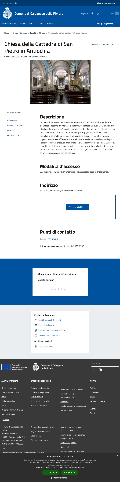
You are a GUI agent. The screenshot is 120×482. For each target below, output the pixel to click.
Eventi (92, 413)
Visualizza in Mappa (77, 207)
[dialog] (60, 467)
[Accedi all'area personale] (106, 3)
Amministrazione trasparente (73, 434)
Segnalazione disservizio (41, 431)
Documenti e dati (8, 414)
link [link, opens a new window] (83, 467)
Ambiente (65, 401)
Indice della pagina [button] (14, 113)
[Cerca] (116, 13)
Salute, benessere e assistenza (73, 405)
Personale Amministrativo (12, 409)
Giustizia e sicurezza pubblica (72, 389)
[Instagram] (94, 13)
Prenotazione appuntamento (42, 427)
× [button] (117, 456)
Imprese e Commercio (40, 401)
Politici (4, 405)
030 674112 (53, 239)
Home (6, 32)
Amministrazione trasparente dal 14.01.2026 (73, 429)
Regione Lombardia (9, 3)
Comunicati (94, 392)
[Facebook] (88, 13)
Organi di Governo (8, 387)
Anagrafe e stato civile (40, 387)
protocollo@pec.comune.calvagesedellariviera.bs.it (22, 452)
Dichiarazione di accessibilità (72, 451)
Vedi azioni (108, 44)
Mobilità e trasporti (39, 405)
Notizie (93, 387)
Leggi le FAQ (36, 435)
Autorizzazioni (66, 410)
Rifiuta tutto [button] (69, 472)
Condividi (96, 44)
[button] (60, 478)
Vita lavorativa (37, 396)
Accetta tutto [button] (51, 472)
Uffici (3, 396)
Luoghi (33, 32)
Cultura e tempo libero (40, 392)
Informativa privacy (68, 442)
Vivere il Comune (20, 32)
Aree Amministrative (10, 392)
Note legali (65, 446)
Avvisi (92, 396)
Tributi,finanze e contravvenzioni (67, 395)
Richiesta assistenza (39, 440)
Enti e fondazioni (8, 401)
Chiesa (42, 32)
